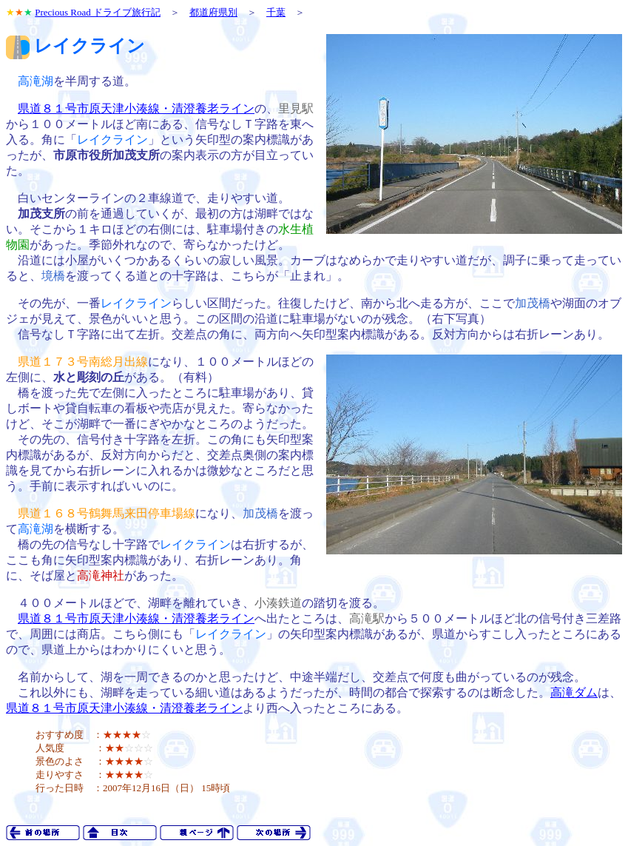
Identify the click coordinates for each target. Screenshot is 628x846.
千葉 (276, 12)
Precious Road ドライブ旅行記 (98, 12)
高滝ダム (574, 692)
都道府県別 (213, 12)
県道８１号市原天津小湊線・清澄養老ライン (136, 108)
